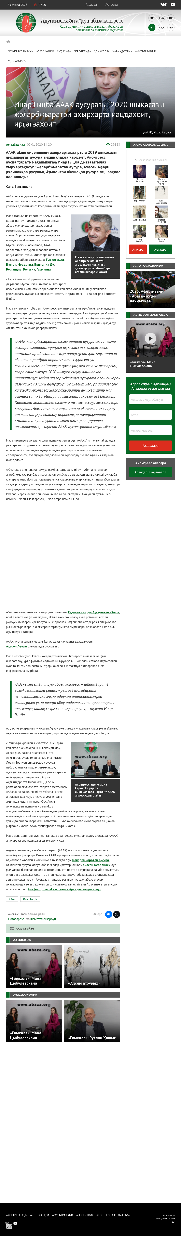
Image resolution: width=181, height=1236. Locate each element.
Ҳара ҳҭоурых (122, 51)
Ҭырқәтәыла (55, 260)
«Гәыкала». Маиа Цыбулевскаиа (142, 364)
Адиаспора (102, 51)
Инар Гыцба (30, 899)
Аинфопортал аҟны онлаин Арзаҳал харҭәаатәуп (64, 889)
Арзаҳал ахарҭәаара (150, 472)
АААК (12, 899)
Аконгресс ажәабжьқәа (113, 1215)
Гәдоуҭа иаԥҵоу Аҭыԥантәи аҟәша (93, 612)
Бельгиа (29, 269)
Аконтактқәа (39, 1215)
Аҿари (22, 646)
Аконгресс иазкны (20, 51)
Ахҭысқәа (64, 51)
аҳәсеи (88, 865)
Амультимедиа (145, 51)
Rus (152, 17)
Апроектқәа (82, 51)
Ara (171, 27)
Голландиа (14, 269)
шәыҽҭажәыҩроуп (43, 919)
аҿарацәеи (102, 865)
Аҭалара (91, 4)
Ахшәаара (150, 445)
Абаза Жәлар (45, 51)
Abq (161, 27)
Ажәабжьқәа (15, 144)
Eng (161, 17)
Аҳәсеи (11, 646)
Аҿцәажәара (17, 61)
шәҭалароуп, (16, 919)
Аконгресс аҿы (16, 1215)
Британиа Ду (44, 264)
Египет (11, 264)
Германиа (44, 269)
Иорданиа (25, 264)
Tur (171, 17)
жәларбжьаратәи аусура (90, 860)
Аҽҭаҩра (112, 4)
